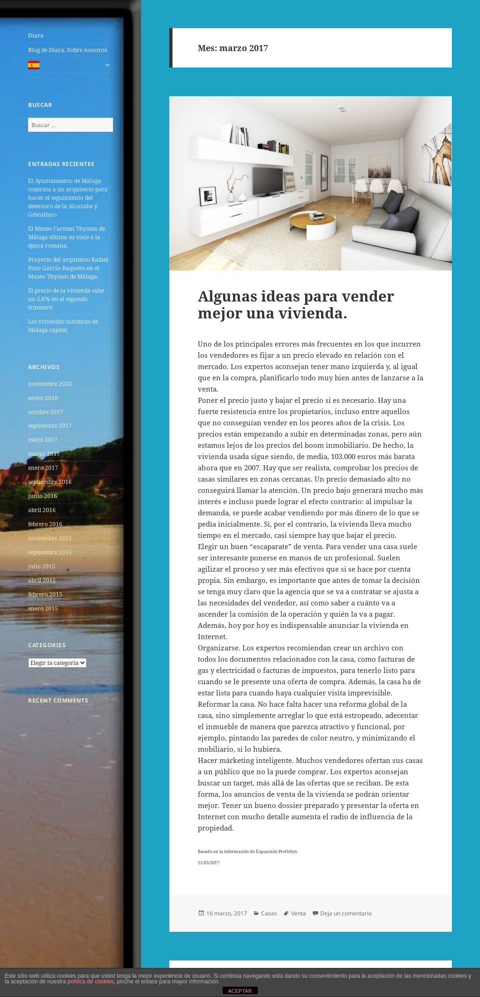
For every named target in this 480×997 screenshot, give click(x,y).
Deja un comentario (346, 913)
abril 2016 (42, 510)
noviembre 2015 (50, 538)
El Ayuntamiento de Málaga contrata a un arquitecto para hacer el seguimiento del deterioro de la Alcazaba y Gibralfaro (68, 198)
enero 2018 (43, 398)
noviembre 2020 (50, 384)
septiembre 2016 (50, 482)
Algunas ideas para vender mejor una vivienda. (296, 304)
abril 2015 (42, 580)
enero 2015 (43, 608)
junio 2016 (42, 496)
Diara (36, 35)
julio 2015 (41, 566)
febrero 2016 (45, 524)
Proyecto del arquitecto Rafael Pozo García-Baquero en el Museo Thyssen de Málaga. (68, 268)
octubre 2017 (45, 412)
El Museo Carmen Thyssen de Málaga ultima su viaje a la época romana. (66, 237)
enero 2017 (43, 468)
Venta (298, 913)
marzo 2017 (44, 454)
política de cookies (91, 981)
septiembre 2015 (50, 552)
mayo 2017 (43, 440)
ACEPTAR (240, 991)
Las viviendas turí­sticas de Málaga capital (63, 325)
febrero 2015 (45, 594)
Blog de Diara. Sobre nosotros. (68, 50)
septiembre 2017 (50, 426)
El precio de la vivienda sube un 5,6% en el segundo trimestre (66, 299)
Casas (269, 913)
